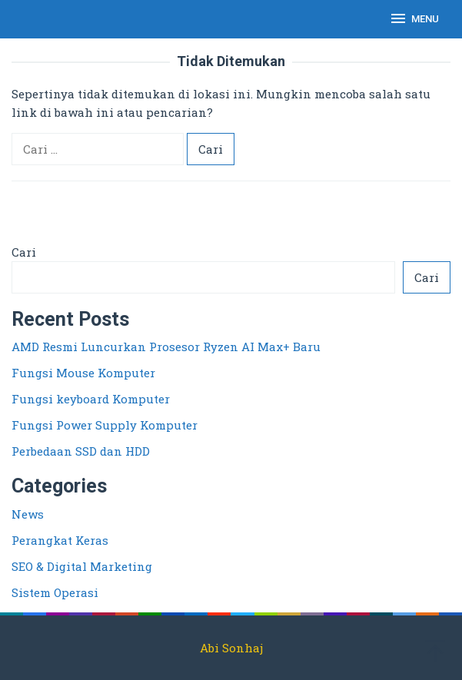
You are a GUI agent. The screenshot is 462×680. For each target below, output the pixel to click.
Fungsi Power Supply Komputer (105, 425)
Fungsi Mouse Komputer (83, 372)
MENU (414, 18)
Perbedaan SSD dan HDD (81, 451)
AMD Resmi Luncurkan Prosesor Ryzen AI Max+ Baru (166, 346)
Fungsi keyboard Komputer (91, 398)
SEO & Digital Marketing (82, 566)
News (28, 514)
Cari (24, 252)
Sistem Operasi (55, 592)
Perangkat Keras (60, 540)
